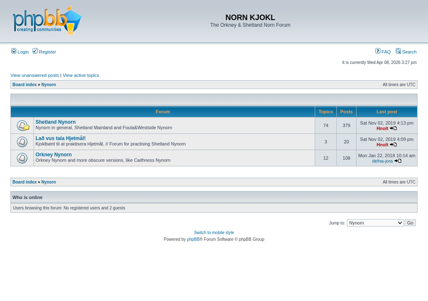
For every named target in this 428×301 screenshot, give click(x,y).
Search (406, 51)
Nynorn (48, 84)
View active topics (81, 75)
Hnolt (382, 128)
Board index (25, 84)
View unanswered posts (34, 75)
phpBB (193, 239)
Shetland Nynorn (56, 122)
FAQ (383, 51)
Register (44, 51)
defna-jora (382, 160)
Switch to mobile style (214, 232)
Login (20, 51)
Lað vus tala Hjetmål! (61, 138)
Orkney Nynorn (54, 155)
